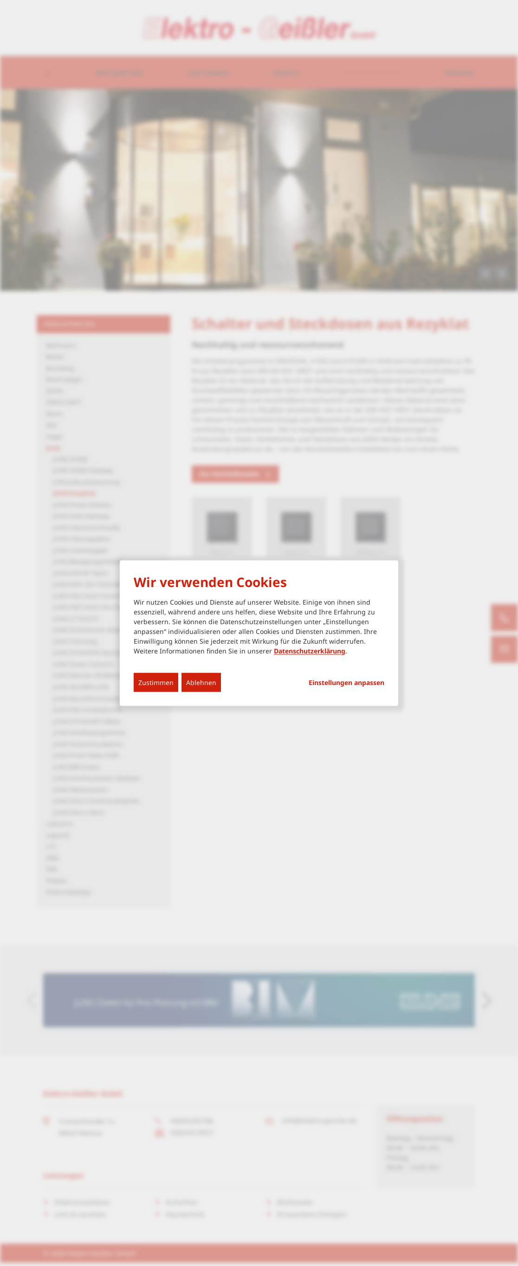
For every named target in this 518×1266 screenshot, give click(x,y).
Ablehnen (201, 682)
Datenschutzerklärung (309, 650)
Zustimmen (156, 682)
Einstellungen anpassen (346, 682)
